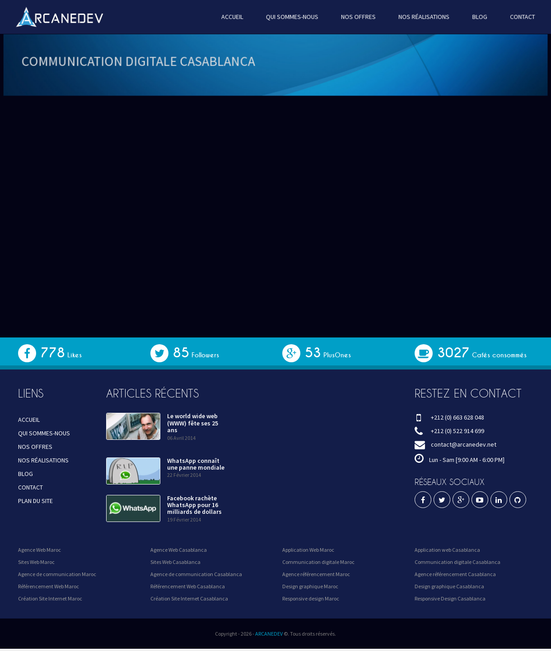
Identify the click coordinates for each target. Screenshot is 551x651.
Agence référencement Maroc (316, 574)
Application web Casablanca (447, 549)
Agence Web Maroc (39, 549)
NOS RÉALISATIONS (420, 17)
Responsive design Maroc (310, 598)
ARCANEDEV (269, 633)
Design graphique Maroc (310, 586)
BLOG (474, 17)
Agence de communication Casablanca (196, 574)
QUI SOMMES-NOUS (291, 17)
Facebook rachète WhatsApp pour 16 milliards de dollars (194, 505)
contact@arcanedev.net (463, 444)
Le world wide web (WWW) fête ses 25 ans (192, 423)
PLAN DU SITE (35, 501)
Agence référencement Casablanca (455, 574)
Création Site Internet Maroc (50, 598)
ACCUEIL (233, 17)
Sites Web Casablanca (175, 562)
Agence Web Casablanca (178, 549)
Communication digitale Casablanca (457, 562)
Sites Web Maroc (36, 562)
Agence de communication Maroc (57, 574)
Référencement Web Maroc (48, 586)
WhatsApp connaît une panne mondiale (195, 464)
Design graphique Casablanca (449, 586)
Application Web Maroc (308, 549)
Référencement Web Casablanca (187, 586)
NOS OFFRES (356, 17)
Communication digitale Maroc (318, 562)
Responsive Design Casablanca (450, 598)
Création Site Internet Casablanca (189, 598)
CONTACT (516, 17)
